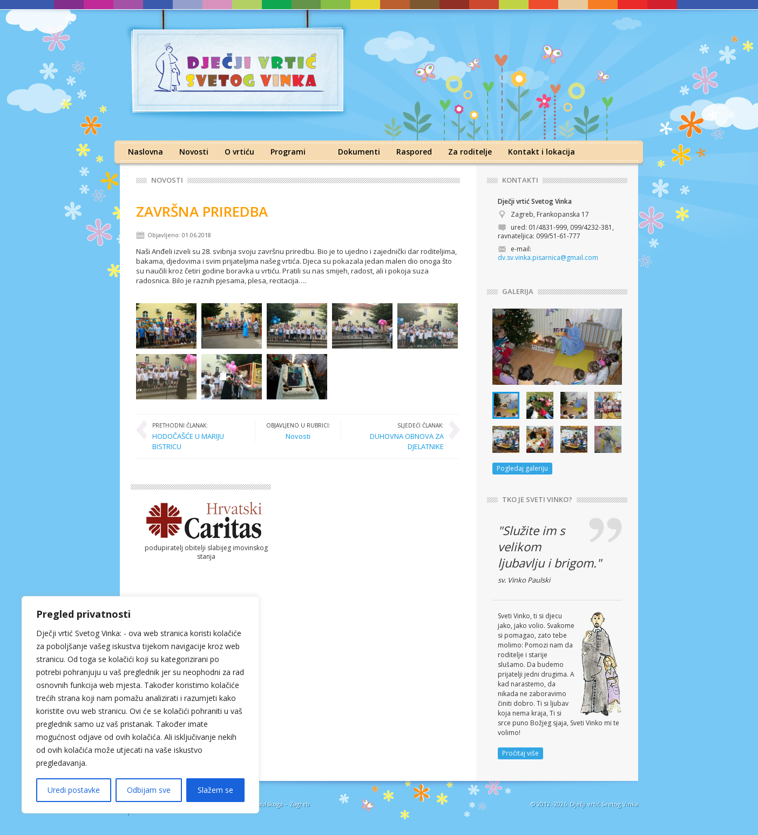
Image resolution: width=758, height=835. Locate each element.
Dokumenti (359, 151)
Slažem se (215, 790)
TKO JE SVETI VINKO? (537, 499)
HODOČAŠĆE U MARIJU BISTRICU (198, 435)
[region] (140, 704)
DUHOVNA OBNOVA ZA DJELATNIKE (398, 435)
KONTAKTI (520, 180)
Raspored (414, 151)
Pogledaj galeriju (522, 468)
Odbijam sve (149, 790)
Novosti (193, 151)
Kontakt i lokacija (541, 151)
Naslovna (145, 151)
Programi (288, 151)
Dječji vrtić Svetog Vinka (604, 804)
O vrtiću (239, 151)
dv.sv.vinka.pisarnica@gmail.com (548, 257)
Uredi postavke (74, 790)
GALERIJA (517, 291)
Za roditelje (470, 151)
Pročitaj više (520, 753)
